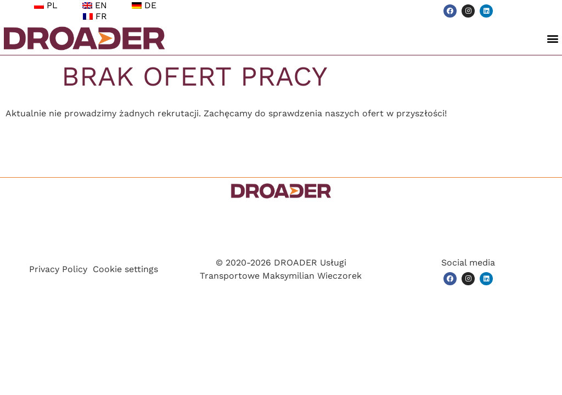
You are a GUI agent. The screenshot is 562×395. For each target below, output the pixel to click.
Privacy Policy (58, 269)
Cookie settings (125, 269)
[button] (553, 39)
